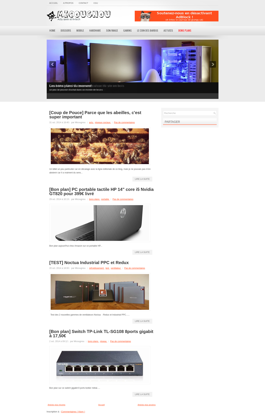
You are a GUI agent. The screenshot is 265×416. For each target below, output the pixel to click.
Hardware (95, 30)
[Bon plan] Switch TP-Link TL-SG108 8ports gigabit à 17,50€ (101, 333)
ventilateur (116, 268)
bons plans (94, 199)
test (108, 268)
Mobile (80, 30)
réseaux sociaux (103, 122)
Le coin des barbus (147, 30)
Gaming (127, 30)
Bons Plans (184, 30)
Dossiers (66, 30)
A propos (68, 3)
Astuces (168, 30)
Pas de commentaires (124, 122)
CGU (95, 3)
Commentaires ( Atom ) (73, 411)
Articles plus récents (56, 405)
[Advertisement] (176, 16)
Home (52, 30)
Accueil (53, 3)
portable (105, 199)
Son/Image (112, 30)
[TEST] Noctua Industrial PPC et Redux (89, 262)
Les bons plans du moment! (70, 86)
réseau (103, 341)
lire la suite (142, 179)
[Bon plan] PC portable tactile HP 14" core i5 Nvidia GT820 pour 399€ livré (101, 191)
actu (91, 122)
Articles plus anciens (146, 405)
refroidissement (96, 268)
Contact (83, 3)
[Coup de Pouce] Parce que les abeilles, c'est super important (95, 115)
